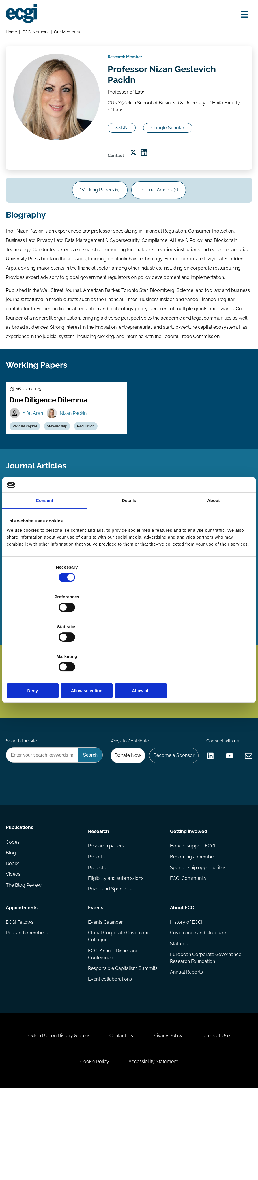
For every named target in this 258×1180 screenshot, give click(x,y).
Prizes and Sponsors (110, 959)
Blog (12, 924)
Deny (46, 645)
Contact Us (119, 1118)
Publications (20, 897)
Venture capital (27, 472)
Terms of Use (221, 1118)
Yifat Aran (35, 458)
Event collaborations (110, 1051)
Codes (14, 913)
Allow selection (129, 645)
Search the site (22, 759)
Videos (14, 948)
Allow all (211, 645)
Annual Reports (186, 1045)
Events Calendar (105, 991)
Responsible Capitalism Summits (123, 1040)
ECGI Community (188, 948)
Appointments (23, 975)
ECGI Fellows (21, 991)
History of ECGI (186, 991)
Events (96, 975)
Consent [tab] (44, 545)
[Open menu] (242, 15)
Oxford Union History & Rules (54, 1118)
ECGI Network (37, 33)
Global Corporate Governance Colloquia (120, 1006)
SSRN (127, 141)
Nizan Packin (77, 458)
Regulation (92, 472)
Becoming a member (192, 924)
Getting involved (188, 897)
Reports (96, 924)
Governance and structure (198, 1003)
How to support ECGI (192, 913)
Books (13, 936)
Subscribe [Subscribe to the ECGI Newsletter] (160, 683)
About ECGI (182, 975)
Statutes (178, 1014)
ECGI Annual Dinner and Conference (113, 1025)
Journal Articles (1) (160, 213)
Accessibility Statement (155, 1148)
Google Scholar (178, 141)
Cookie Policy (92, 1148)
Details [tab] (129, 545)
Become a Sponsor (225, 774)
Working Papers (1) (98, 213)
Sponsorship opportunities (198, 936)
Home (12, 33)
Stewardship (62, 472)
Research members (28, 1003)
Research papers (106, 913)
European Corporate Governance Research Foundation (205, 1030)
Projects (97, 936)
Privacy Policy (169, 1118)
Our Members (69, 33)
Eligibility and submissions (116, 948)
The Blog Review (25, 959)
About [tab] (213, 545)
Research (98, 897)
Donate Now (177, 774)
